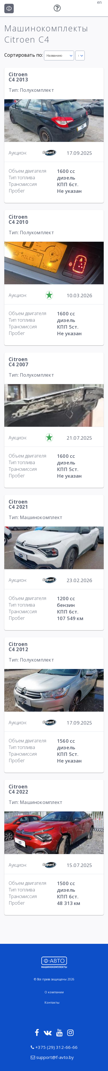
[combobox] (59, 55)
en (99, 2)
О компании (54, 992)
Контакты (52, 1002)
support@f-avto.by (52, 1057)
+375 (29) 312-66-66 (54, 1047)
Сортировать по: (23, 55)
